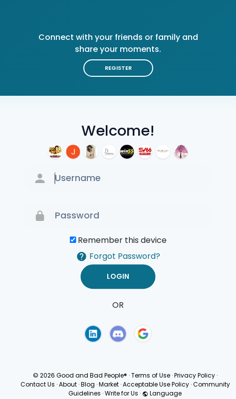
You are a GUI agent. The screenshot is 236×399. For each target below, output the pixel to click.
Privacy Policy (194, 375)
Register (118, 68)
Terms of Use (150, 375)
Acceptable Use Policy (156, 384)
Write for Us (121, 393)
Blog (88, 384)
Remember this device (122, 240)
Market (109, 384)
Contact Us (37, 384)
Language (162, 393)
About (68, 384)
